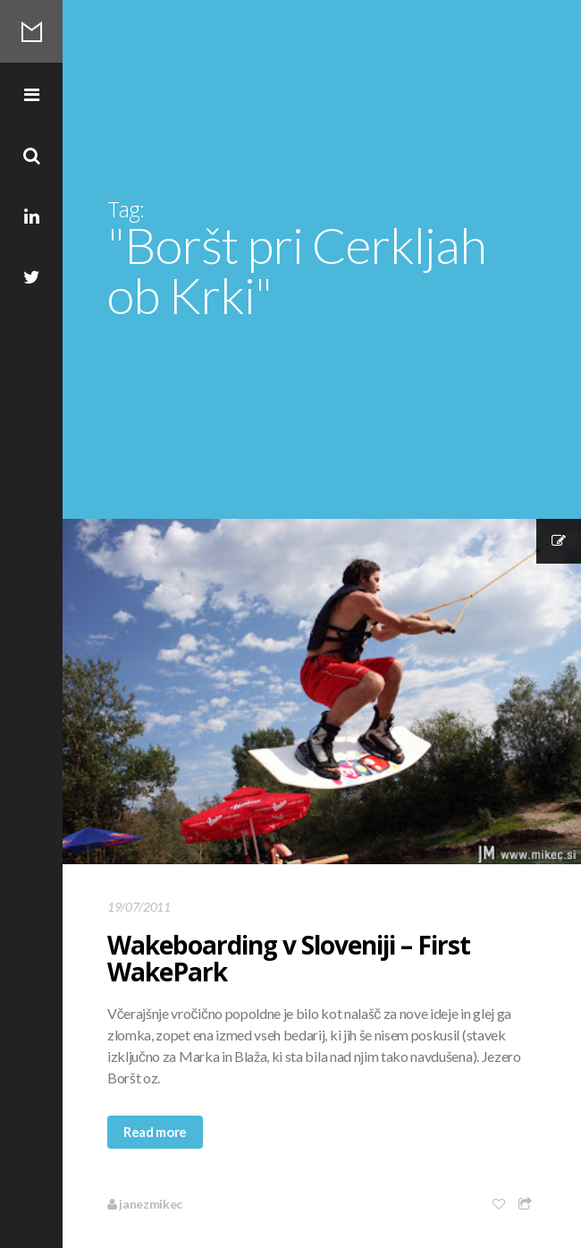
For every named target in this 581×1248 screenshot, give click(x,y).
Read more (155, 1132)
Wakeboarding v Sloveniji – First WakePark (288, 958)
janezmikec (144, 1203)
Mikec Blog (31, 31)
